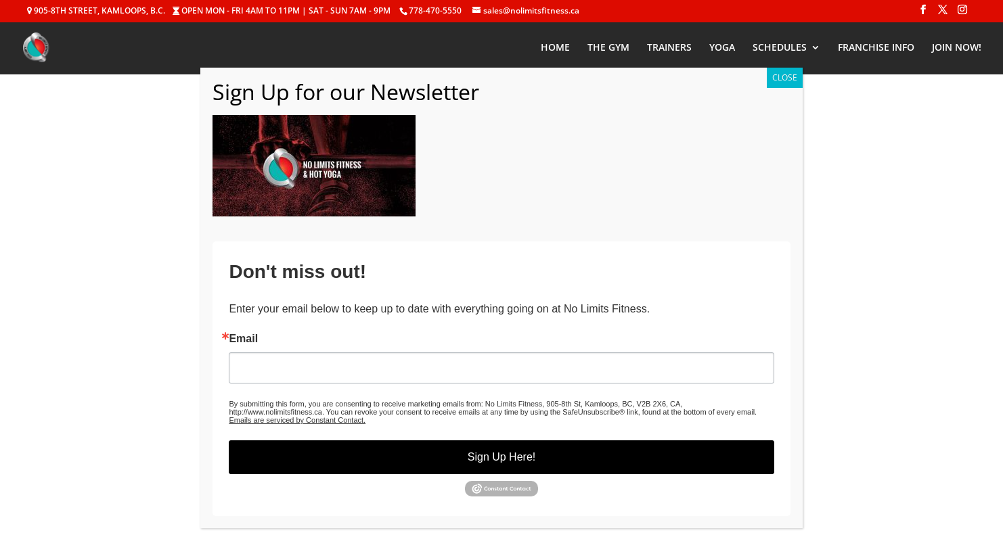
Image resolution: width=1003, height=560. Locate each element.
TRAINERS (669, 48)
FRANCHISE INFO (876, 48)
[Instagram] (962, 13)
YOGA (722, 48)
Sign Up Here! (502, 457)
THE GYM (608, 48)
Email (243, 338)
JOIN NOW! (956, 48)
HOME (555, 48)
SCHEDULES (780, 48)
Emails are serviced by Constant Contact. (297, 420)
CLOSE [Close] (784, 77)
